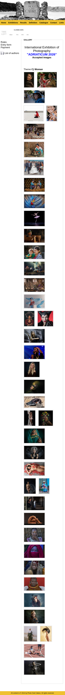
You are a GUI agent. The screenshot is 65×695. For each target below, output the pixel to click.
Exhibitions (13, 23)
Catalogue (43, 23)
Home (3, 23)
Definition (33, 23)
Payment (5, 47)
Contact (53, 23)
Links (61, 23)
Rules (4, 42)
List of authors (12, 53)
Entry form (6, 45)
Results (23, 23)
